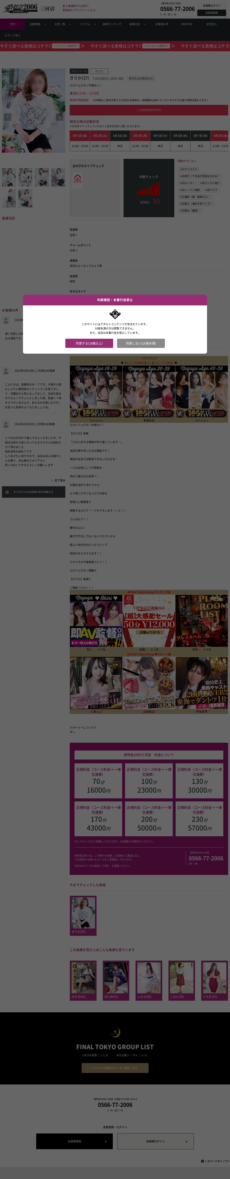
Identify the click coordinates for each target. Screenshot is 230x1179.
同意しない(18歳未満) (141, 343)
